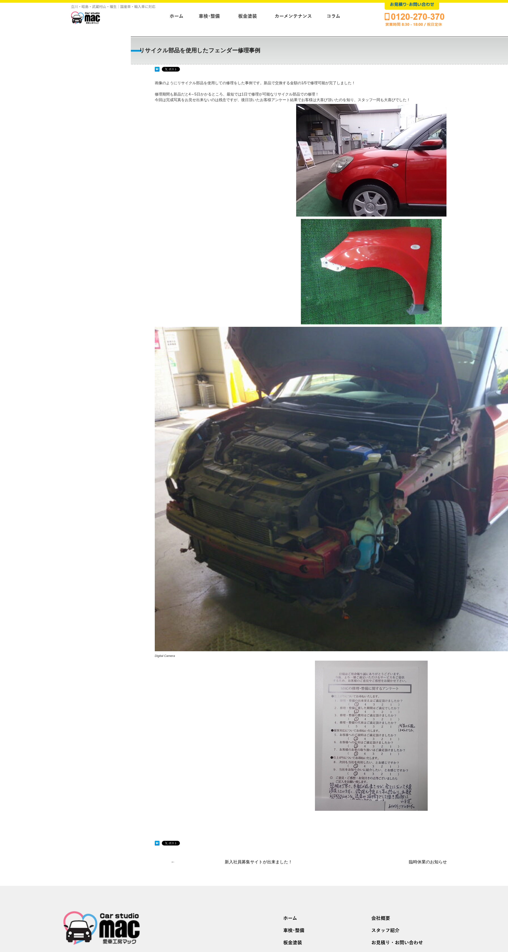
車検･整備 (293, 930)
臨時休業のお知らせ (428, 862)
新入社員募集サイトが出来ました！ (258, 862)
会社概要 (380, 918)
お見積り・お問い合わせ (397, 942)
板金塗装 (292, 942)
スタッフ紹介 (385, 930)
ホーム (290, 918)
